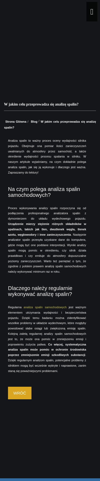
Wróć (19, 393)
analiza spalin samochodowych (45, 307)
